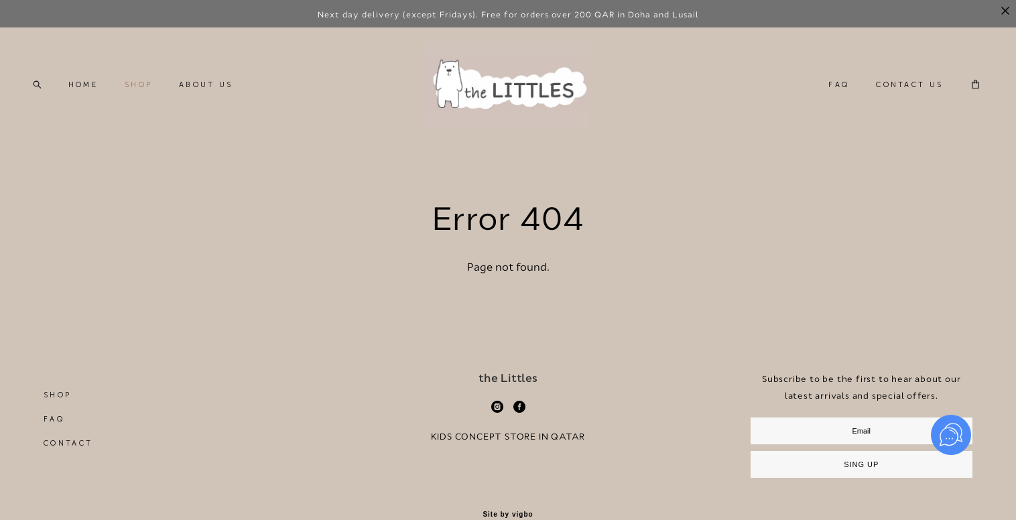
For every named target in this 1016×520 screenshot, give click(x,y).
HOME (96, 100)
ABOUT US (218, 100)
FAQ (826, 100)
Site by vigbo (508, 514)
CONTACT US (896, 100)
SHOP (151, 100)
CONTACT (68, 443)
